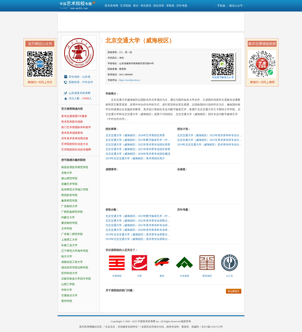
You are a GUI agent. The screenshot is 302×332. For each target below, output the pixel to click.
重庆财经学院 (69, 223)
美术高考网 (111, 5)
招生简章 (158, 5)
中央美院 (184, 276)
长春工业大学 (69, 245)
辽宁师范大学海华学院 (74, 250)
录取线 (170, 5)
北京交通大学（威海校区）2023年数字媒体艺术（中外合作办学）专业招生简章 (138, 140)
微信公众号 (236, 5)
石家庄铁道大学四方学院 (76, 278)
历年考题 (181, 5)
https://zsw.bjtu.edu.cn (129, 80)
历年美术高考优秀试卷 (74, 138)
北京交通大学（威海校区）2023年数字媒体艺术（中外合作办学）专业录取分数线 (138, 216)
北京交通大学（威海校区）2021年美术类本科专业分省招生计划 (210, 140)
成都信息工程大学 (72, 262)
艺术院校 (125, 5)
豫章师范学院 (69, 200)
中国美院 (117, 276)
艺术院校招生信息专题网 (76, 149)
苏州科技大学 (69, 273)
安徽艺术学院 (69, 184)
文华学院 (66, 228)
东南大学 (66, 172)
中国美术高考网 (146, 321)
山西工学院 (68, 284)
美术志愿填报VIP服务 (74, 116)
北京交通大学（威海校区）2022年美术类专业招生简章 (138, 144)
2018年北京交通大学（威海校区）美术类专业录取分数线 (138, 239)
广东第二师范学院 (72, 234)
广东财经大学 (69, 206)
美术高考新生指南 (72, 121)
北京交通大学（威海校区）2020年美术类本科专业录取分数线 (138, 229)
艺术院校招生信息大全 (74, 144)
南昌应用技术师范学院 (74, 167)
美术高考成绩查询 (72, 132)
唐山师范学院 (69, 178)
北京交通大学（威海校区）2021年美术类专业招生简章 (138, 149)
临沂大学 (66, 256)
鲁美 (162, 276)
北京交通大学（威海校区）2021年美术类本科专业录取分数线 (138, 225)
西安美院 (207, 276)
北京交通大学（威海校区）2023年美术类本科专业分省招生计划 (210, 135)
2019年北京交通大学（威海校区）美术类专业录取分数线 (138, 234)
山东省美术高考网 (79, 93)
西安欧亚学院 (69, 195)
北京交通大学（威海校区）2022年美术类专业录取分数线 (138, 220)
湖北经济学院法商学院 (74, 267)
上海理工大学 (69, 239)
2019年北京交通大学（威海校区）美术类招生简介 (135, 158)
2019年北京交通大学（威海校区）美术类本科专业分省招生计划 (210, 144)
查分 (135, 5)
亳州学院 (66, 301)
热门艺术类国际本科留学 (76, 127)
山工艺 (229, 276)
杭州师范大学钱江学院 (74, 189)
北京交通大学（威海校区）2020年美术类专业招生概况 (138, 153)
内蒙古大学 (68, 217)
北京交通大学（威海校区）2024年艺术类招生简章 (135, 135)
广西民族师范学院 (72, 211)
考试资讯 (145, 5)
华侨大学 (66, 289)
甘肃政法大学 (69, 295)
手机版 (221, 5)
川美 (139, 276)
